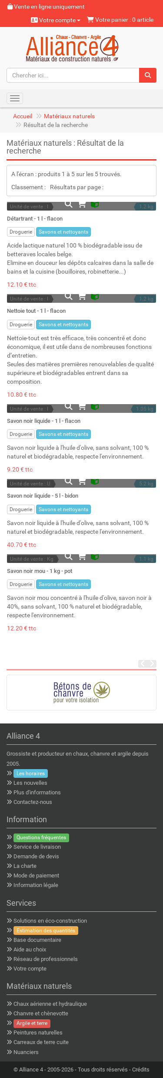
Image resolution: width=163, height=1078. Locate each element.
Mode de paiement (36, 875)
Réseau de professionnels (45, 959)
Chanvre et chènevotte (40, 1013)
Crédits (141, 1069)
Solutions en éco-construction (50, 920)
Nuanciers (26, 1052)
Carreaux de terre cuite (41, 1042)
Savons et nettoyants (63, 232)
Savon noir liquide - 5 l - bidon (42, 495)
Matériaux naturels (69, 116)
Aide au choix (29, 949)
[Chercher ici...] (73, 75)
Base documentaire (37, 940)
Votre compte (55, 20)
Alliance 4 (31, 1069)
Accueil (22, 116)
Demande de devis (36, 856)
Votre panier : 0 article (120, 19)
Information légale (35, 885)
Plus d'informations (37, 792)
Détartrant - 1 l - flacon (35, 218)
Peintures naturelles (38, 1032)
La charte (25, 866)
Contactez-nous (32, 802)
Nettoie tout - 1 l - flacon (36, 311)
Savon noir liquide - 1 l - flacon (43, 421)
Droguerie (21, 232)
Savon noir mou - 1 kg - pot (39, 571)
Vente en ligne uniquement (46, 6)
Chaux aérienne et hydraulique (50, 1004)
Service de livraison (37, 847)
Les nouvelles (30, 783)
